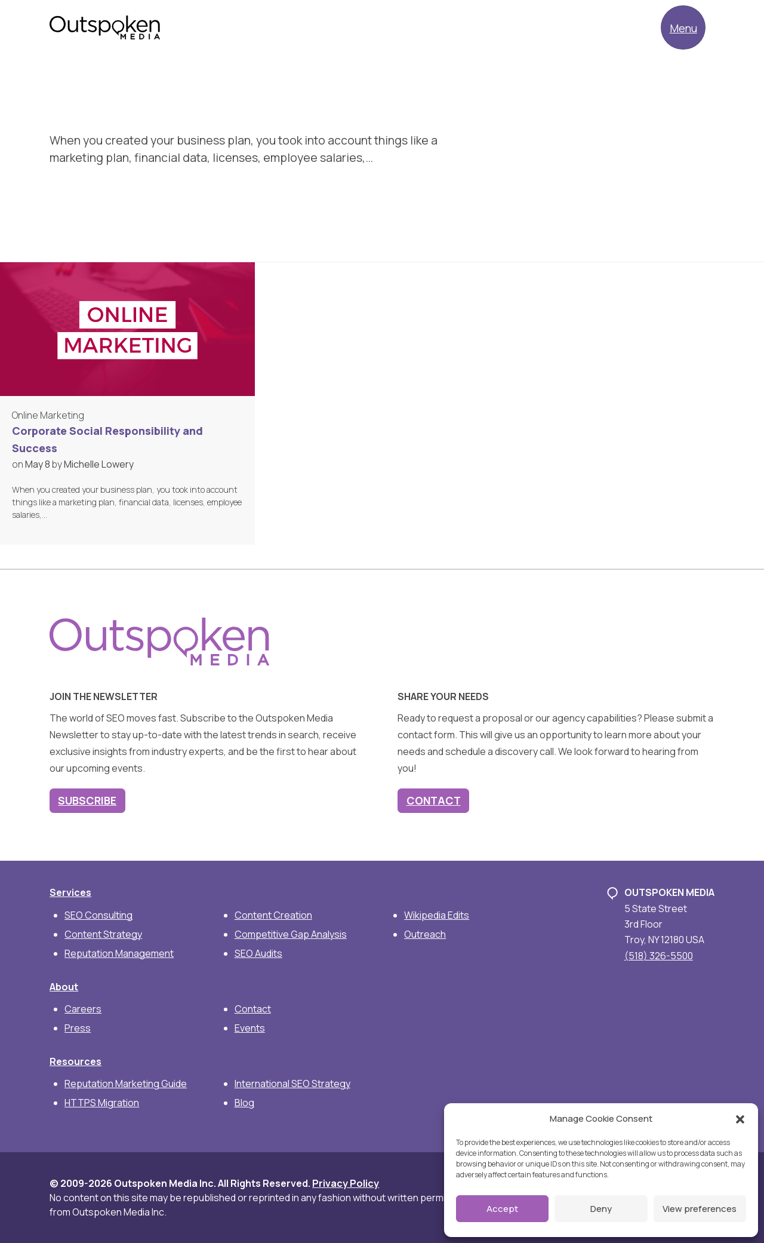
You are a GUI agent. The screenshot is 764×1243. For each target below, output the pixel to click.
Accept (502, 1208)
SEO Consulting (98, 915)
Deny (601, 1208)
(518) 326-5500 (658, 955)
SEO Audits (258, 953)
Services (70, 892)
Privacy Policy (345, 1183)
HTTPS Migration (101, 1102)
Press (77, 1028)
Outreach (425, 934)
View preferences (700, 1208)
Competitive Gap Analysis (291, 934)
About (64, 986)
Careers (82, 1008)
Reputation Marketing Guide (125, 1083)
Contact (433, 800)
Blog (244, 1102)
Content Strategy (103, 934)
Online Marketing (48, 415)
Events (250, 1028)
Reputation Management (119, 953)
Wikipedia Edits (436, 915)
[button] (740, 1119)
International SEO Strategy (292, 1083)
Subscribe (87, 800)
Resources (75, 1061)
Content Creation (273, 915)
